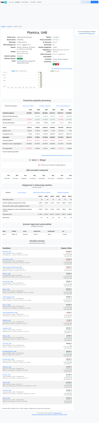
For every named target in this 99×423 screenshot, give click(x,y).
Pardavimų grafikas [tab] (44, 106)
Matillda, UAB (7, 320)
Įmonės (17, 2)
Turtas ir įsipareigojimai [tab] (63, 106)
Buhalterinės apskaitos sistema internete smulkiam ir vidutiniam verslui (49, 414)
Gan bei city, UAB (8, 281)
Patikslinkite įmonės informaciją (61, 68)
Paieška (39, 2)
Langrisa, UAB (7, 328)
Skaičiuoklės (25, 2)
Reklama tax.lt (58, 413)
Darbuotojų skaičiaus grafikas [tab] (41, 192)
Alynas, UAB (6, 336)
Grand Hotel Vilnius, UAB (10, 312)
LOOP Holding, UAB (8, 297)
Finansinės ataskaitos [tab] (11, 106)
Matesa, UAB (6, 273)
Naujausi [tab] (8, 192)
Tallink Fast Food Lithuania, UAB (12, 267)
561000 (19, 61)
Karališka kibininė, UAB (9, 351)
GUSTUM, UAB (7, 343)
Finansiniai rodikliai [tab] (28, 106)
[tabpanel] (37, 132)
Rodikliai (33, 2)
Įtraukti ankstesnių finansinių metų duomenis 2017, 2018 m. (57, 155)
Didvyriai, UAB (7, 367)
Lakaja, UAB (6, 382)
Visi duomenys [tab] (22, 192)
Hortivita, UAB (7, 390)
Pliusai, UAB (6, 398)
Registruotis (94, 2)
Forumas (11, 2)
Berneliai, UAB (7, 251)
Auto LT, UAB (6, 305)
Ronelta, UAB (6, 375)
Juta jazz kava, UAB (8, 359)
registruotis (91, 33)
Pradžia (3, 26)
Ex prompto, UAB (8, 259)
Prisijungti (87, 2)
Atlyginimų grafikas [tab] (63, 192)
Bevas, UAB (6, 289)
